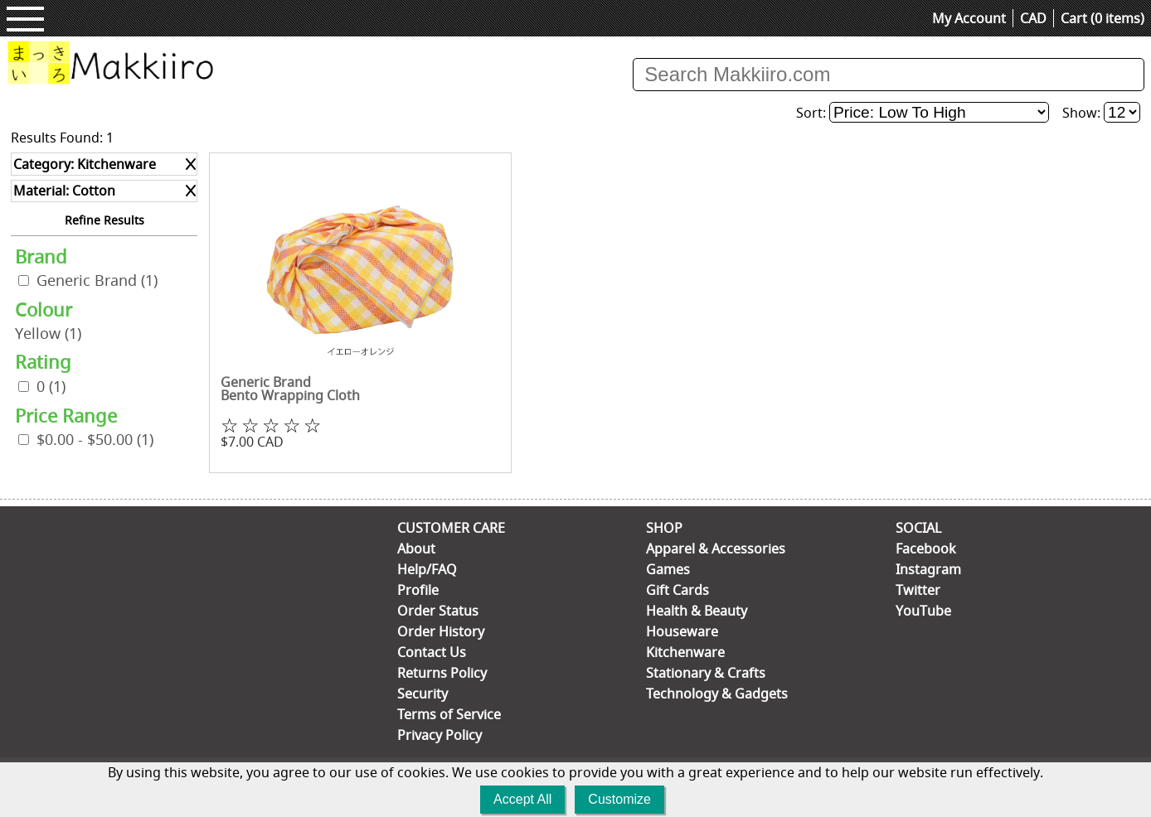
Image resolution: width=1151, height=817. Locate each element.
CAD (1033, 18)
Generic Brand (97, 280)
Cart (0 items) (1102, 18)
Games (668, 569)
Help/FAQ (427, 569)
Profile (418, 590)
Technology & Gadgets (717, 693)
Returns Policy (442, 673)
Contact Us (431, 652)
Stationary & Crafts (705, 673)
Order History (440, 631)
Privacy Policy (439, 735)
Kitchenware (685, 652)
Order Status (437, 611)
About (416, 548)
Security (422, 693)
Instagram (928, 569)
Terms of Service (449, 714)
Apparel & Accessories (715, 548)
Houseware (682, 631)
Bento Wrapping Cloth (290, 395)
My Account (969, 18)
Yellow (48, 333)
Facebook (926, 548)
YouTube (923, 611)
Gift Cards (677, 590)
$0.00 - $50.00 (94, 439)
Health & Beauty (696, 611)
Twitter (918, 590)
